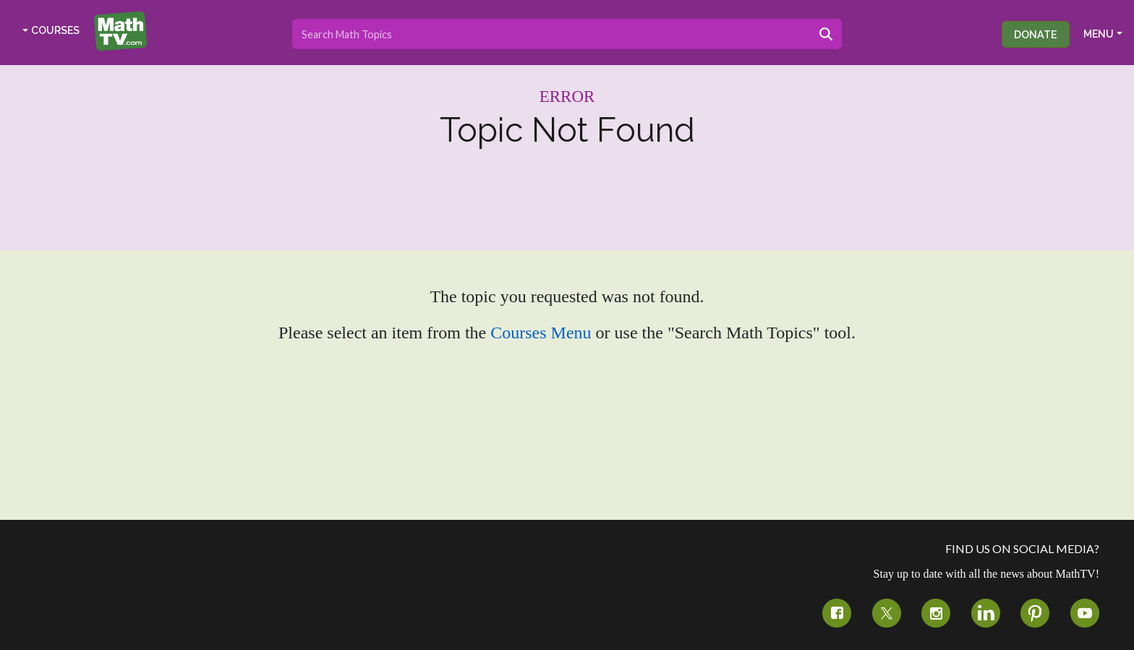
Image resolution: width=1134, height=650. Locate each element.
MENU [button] (1098, 34)
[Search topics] (551, 34)
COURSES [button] (55, 30)
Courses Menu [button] (540, 332)
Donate (1035, 34)
